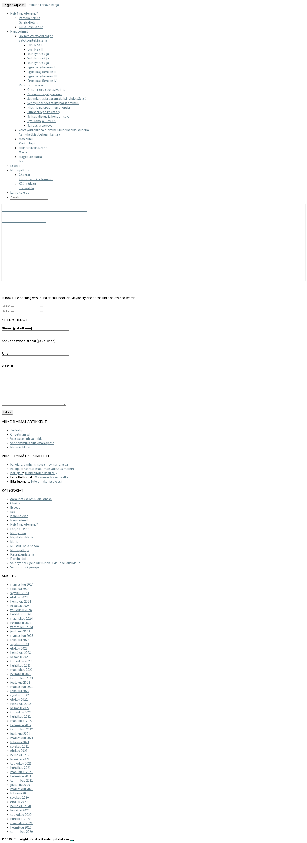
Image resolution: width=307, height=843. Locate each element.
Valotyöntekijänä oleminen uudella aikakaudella (54, 130)
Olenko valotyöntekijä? (36, 36)
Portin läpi (27, 143)
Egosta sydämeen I (41, 67)
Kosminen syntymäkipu (44, 94)
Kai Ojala (16, 473)
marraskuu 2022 (21, 686)
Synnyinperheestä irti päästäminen (53, 103)
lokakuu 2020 (19, 793)
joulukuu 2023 (20, 631)
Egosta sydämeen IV (41, 80)
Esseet (15, 165)
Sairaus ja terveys (39, 125)
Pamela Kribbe (29, 18)
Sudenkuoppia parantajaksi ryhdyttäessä (56, 98)
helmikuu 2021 (20, 776)
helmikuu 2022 (20, 725)
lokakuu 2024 (19, 588)
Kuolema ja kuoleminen (36, 179)
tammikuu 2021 (21, 780)
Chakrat (24, 174)
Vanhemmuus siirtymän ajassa (32, 443)
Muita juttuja (19, 170)
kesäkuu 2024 (19, 605)
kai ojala (16, 464)
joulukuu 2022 (20, 682)
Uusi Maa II (35, 49)
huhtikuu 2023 (20, 665)
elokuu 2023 (19, 648)
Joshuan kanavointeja (43, 5)
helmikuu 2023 (20, 674)
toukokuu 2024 (21, 610)
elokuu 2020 (19, 802)
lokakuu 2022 (19, 691)
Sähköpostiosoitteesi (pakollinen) (35, 343)
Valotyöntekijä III (40, 63)
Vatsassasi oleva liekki (26, 438)
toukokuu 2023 (21, 661)
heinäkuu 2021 (20, 755)
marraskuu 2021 (21, 738)
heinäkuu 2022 (20, 704)
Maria (23, 152)
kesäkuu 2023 (19, 657)
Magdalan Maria (30, 156)
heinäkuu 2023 (20, 652)
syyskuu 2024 (19, 593)
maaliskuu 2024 (21, 618)
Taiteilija (16, 430)
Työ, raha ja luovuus (41, 121)
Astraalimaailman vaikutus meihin (49, 468)
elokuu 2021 (19, 750)
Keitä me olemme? (24, 13)
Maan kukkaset (21, 447)
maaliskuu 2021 (21, 772)
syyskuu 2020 (19, 797)
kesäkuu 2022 (19, 708)
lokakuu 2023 (19, 640)
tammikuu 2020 (21, 831)
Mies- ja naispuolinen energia (48, 107)
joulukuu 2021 (20, 733)
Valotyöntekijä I (39, 54)
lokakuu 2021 (19, 742)
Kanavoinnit (19, 31)
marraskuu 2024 (21, 584)
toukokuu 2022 (21, 712)
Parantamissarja (31, 85)
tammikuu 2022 (21, 729)
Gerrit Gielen (28, 22)
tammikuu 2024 (21, 627)
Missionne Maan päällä (51, 477)
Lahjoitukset (19, 192)
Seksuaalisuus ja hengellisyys (48, 116)
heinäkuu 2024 (20, 601)
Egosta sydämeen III (42, 76)
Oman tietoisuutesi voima (46, 89)
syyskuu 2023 (19, 644)
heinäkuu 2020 (20, 806)
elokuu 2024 (19, 597)
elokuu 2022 (19, 699)
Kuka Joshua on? (31, 27)
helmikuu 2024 (20, 623)
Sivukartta (26, 188)
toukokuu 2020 (21, 814)
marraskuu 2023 (21, 635)
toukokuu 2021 (21, 763)
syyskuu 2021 (19, 746)
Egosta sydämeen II (41, 71)
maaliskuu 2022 (21, 721)
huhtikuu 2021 (20, 767)
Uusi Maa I (34, 45)
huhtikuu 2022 (20, 716)
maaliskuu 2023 (21, 669)
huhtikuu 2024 (20, 614)
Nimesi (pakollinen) (35, 330)
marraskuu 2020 (21, 789)
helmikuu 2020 (20, 827)
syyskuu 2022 (19, 695)
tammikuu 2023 (21, 678)
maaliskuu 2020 (21, 823)
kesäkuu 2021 (19, 759)
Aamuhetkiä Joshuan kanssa (39, 134)
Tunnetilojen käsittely (43, 112)
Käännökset (27, 183)
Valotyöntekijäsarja (33, 40)
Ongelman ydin (21, 434)
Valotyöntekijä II (39, 58)
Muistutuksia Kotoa (33, 148)
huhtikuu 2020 (20, 819)
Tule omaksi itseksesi (46, 481)
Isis (21, 161)
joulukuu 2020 (20, 784)
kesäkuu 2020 (19, 810)
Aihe (35, 355)
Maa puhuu (26, 139)
